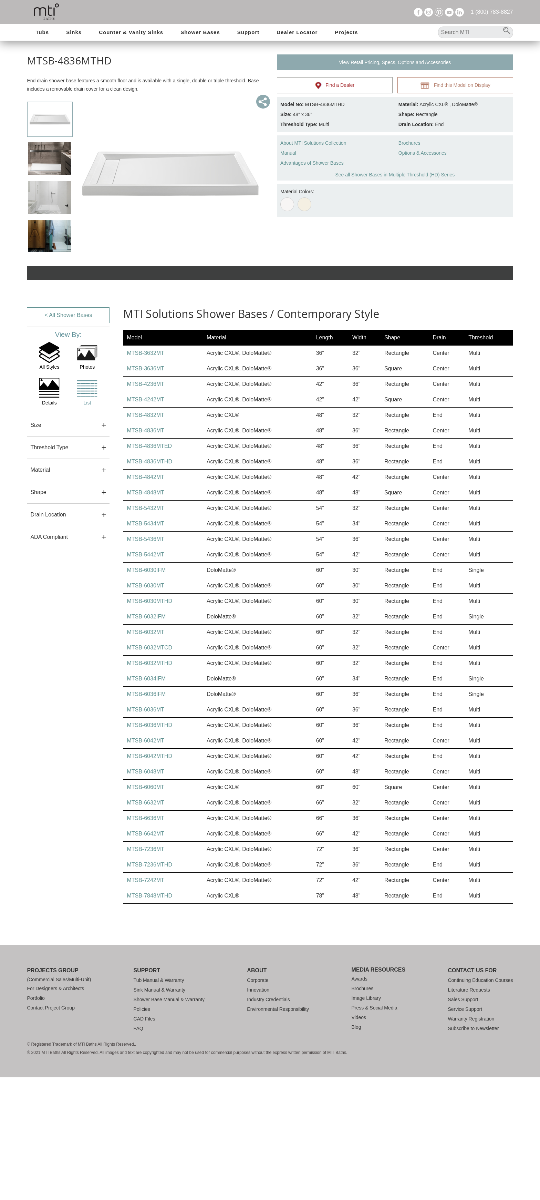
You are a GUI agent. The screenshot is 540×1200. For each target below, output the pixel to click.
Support (248, 32)
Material (40, 592)
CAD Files (144, 1141)
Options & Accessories (422, 153)
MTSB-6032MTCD (149, 770)
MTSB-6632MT (145, 925)
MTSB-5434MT (145, 646)
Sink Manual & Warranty (159, 1112)
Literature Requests (469, 1112)
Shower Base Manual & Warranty (169, 1122)
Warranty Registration (471, 1141)
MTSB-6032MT (145, 755)
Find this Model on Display (455, 85)
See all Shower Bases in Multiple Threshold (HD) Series (395, 174)
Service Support (465, 1132)
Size (35, 547)
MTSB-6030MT (145, 708)
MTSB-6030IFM (146, 693)
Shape (38, 614)
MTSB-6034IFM (146, 801)
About (257, 1093)
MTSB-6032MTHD (149, 786)
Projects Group (52, 1093)
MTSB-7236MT (145, 972)
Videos (358, 1140)
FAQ (138, 1151)
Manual (288, 153)
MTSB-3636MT (145, 491)
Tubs (42, 32)
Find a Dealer (335, 85)
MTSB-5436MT (145, 662)
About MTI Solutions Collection (313, 143)
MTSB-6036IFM (146, 817)
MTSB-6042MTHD (149, 879)
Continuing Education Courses (480, 1103)
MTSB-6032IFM (146, 739)
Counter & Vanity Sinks (131, 32)
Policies (142, 1132)
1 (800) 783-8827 (492, 12)
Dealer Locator (297, 32)
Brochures (409, 143)
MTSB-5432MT (145, 631)
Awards (359, 1101)
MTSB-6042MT (145, 863)
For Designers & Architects (55, 1111)
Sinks (74, 32)
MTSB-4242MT (145, 522)
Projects (346, 32)
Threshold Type (49, 570)
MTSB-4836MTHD (149, 584)
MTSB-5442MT (145, 677)
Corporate (257, 1103)
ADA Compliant (49, 659)
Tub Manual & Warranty (159, 1103)
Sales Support (463, 1122)
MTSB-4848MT (145, 615)
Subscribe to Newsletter (473, 1151)
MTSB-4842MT (145, 600)
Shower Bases (200, 32)
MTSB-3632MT (145, 476)
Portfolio (35, 1121)
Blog (356, 1149)
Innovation (258, 1112)
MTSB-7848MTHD (149, 1018)
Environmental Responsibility (278, 1132)
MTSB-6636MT (145, 941)
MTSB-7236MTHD (149, 987)
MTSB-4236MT (145, 507)
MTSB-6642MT (145, 956)
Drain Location (48, 637)
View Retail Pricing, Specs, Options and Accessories (395, 62)
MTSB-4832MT (145, 538)
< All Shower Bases (68, 437)
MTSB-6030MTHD (149, 724)
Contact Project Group (51, 1130)
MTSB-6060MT (145, 910)
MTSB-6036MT (145, 832)
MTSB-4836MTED (149, 569)
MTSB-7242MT (145, 1003)
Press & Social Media (374, 1130)
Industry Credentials (268, 1122)
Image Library (366, 1121)
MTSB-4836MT (145, 553)
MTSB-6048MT (145, 894)
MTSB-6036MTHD (149, 848)
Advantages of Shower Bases (312, 163)
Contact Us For (472, 1093)
